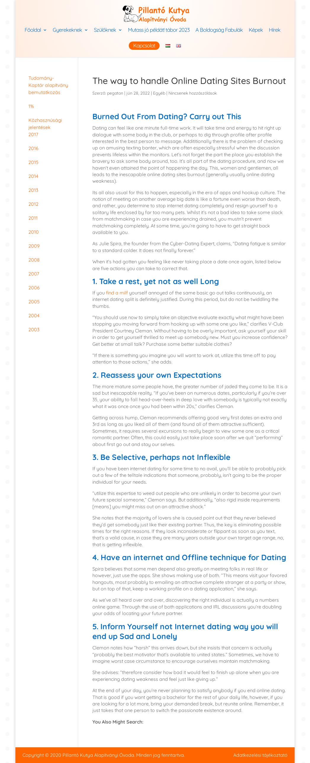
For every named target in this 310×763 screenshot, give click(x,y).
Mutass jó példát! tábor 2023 (158, 30)
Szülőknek (105, 30)
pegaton (115, 93)
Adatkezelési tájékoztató (260, 755)
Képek (256, 30)
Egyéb (159, 93)
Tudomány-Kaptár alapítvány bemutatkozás (48, 85)
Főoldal (33, 30)
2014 (33, 176)
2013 (33, 190)
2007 (33, 274)
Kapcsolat (144, 45)
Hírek (274, 30)
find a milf (117, 293)
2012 (33, 204)
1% (31, 106)
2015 (33, 162)
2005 (34, 302)
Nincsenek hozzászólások (192, 93)
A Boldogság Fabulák (219, 30)
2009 (34, 246)
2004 (33, 315)
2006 (34, 288)
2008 (34, 260)
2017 (33, 134)
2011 (33, 218)
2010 (33, 232)
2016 (33, 148)
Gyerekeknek (67, 30)
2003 (33, 329)
